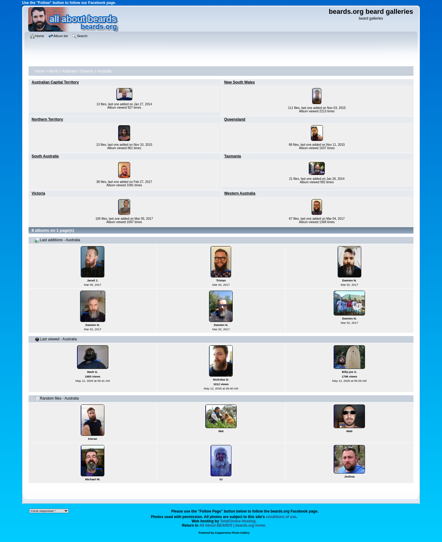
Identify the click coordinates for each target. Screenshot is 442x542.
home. (233, 525)
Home (40, 71)
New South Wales (239, 82)
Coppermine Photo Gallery (232, 532)
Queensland (235, 119)
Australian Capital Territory (55, 82)
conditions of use (281, 517)
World (53, 71)
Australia (104, 71)
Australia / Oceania (77, 71)
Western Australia (239, 193)
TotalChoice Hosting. (238, 521)
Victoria (38, 193)
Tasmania (232, 156)
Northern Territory (47, 119)
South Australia (45, 156)
